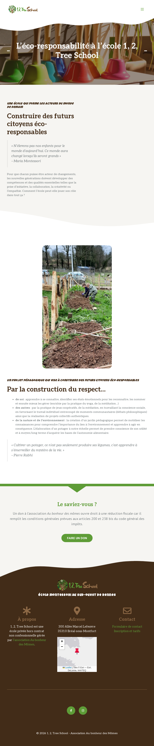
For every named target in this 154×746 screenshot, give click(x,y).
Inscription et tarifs (127, 631)
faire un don (77, 538)
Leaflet (67, 667)
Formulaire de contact (127, 626)
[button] (77, 651)
